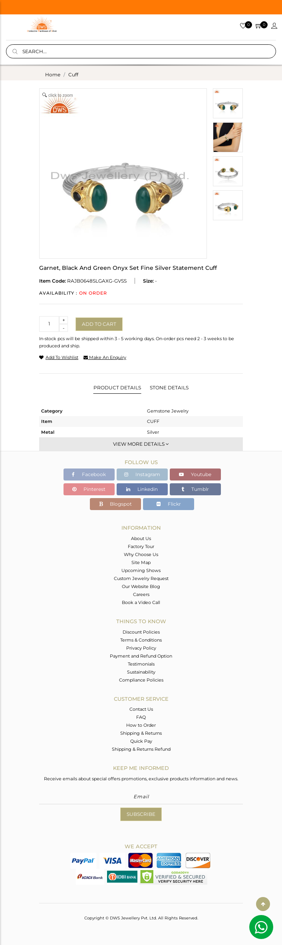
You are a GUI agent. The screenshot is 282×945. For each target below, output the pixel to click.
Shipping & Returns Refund (141, 749)
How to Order (141, 725)
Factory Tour (141, 546)
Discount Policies (141, 632)
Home (52, 75)
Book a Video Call (141, 602)
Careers (141, 594)
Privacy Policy (141, 648)
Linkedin (142, 489)
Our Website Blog (141, 586)
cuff (73, 75)
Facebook (89, 474)
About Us (141, 538)
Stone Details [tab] (169, 388)
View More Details (141, 444)
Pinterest (88, 489)
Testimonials (141, 664)
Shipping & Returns (141, 733)
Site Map (141, 562)
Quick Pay (141, 741)
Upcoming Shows (141, 570)
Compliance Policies (141, 680)
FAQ (141, 717)
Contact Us (141, 709)
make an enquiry (104, 357)
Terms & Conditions (141, 640)
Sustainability (141, 672)
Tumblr (195, 489)
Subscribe (141, 814)
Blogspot (115, 504)
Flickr (169, 504)
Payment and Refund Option (141, 656)
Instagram (142, 474)
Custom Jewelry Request (141, 578)
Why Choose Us (141, 554)
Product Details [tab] (117, 388)
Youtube (195, 474)
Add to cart (99, 324)
